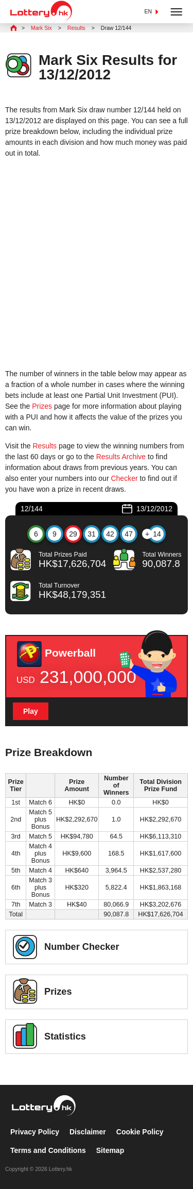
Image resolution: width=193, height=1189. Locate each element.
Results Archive (121, 457)
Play (30, 711)
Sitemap (110, 1150)
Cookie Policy (140, 1132)
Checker (124, 478)
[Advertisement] (96, 263)
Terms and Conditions (48, 1150)
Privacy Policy (34, 1132)
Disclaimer (87, 1132)
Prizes (42, 406)
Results (44, 446)
